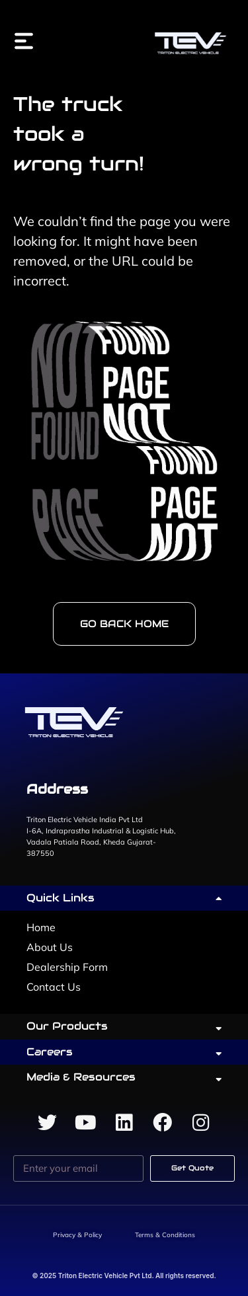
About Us (49, 947)
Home (41, 927)
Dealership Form (67, 966)
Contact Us (53, 986)
